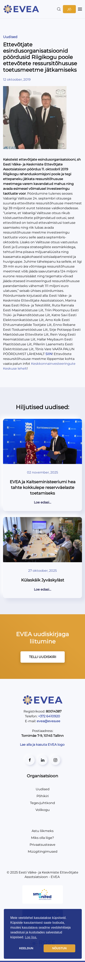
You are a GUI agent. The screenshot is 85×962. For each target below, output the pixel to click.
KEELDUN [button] (26, 948)
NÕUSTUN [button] (59, 948)
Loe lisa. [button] (31, 937)
